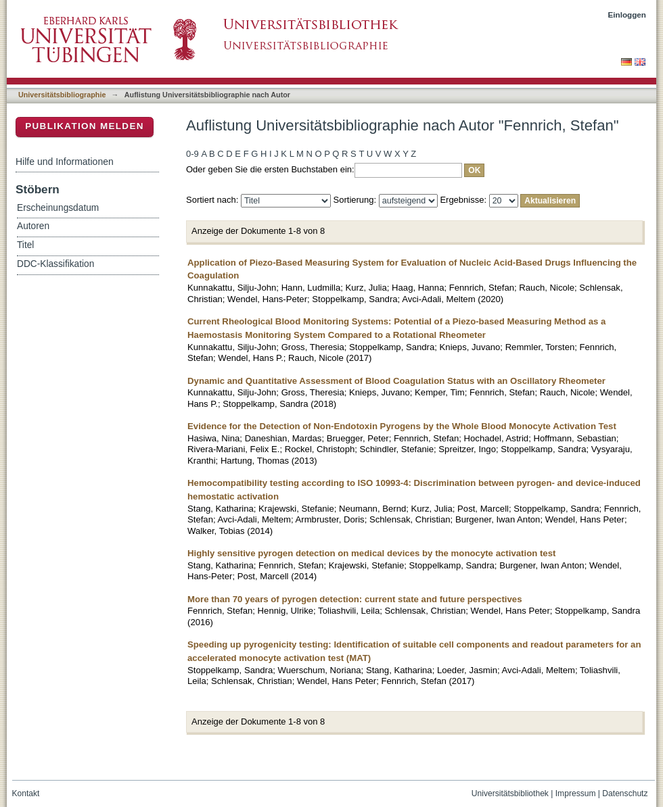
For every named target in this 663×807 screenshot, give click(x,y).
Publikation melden (84, 126)
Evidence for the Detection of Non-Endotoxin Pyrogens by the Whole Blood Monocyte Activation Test (401, 426)
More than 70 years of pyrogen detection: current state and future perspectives (354, 599)
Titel (25, 245)
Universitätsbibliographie (62, 95)
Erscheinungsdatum (58, 208)
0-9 (192, 154)
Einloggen (627, 14)
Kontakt (26, 793)
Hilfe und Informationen (65, 161)
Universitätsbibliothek (510, 793)
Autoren (33, 226)
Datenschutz (624, 793)
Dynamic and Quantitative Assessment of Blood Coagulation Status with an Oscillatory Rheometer (396, 381)
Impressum (575, 793)
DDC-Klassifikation (55, 264)
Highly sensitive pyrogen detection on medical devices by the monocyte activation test (371, 553)
